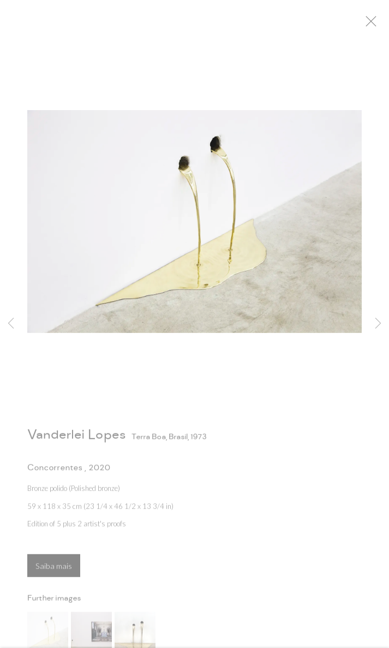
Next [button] (378, 323)
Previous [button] (11, 323)
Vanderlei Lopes (76, 438)
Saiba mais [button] (53, 569)
